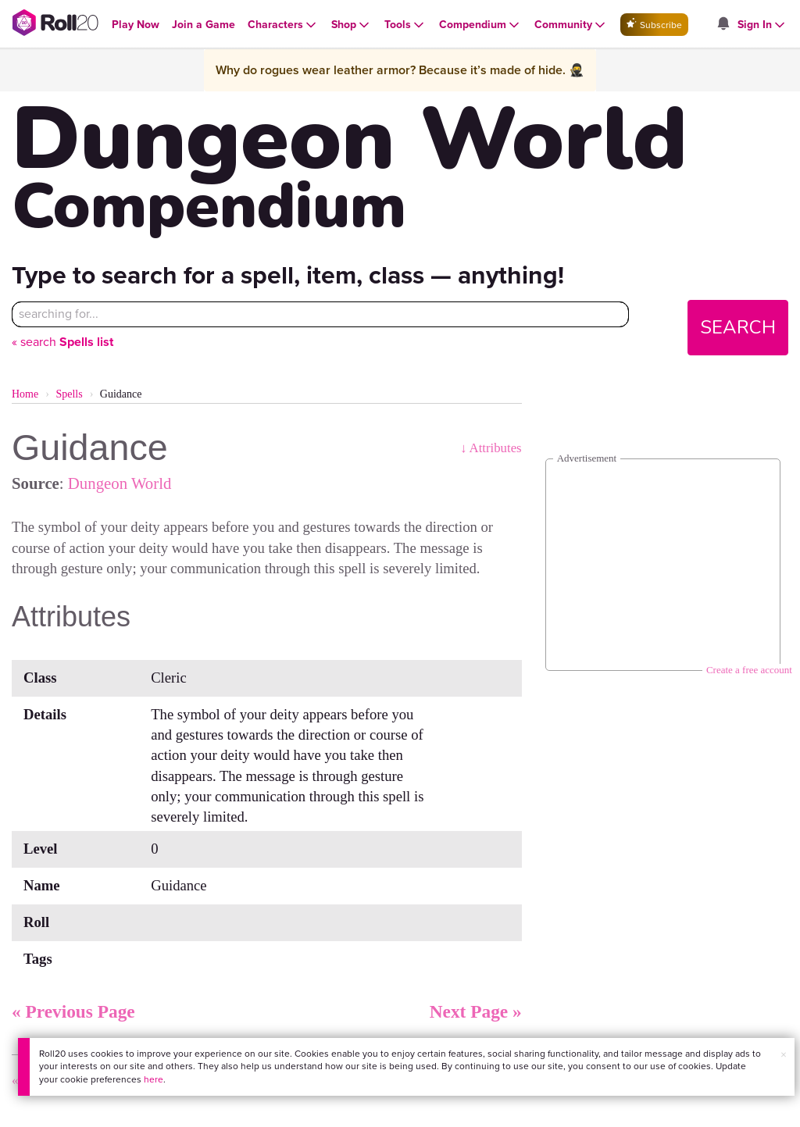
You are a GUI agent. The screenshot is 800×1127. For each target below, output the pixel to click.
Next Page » (476, 1011)
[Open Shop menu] (351, 25)
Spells (68, 394)
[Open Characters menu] (283, 25)
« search (62, 342)
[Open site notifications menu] (723, 24)
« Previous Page (73, 1011)
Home (25, 394)
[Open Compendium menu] (480, 25)
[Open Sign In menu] (763, 25)
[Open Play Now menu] (135, 24)
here (153, 1079)
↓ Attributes (491, 447)
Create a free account (749, 670)
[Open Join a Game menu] (203, 24)
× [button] (783, 1055)
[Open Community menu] (571, 25)
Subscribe (654, 24)
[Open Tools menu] (405, 25)
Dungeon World (120, 483)
